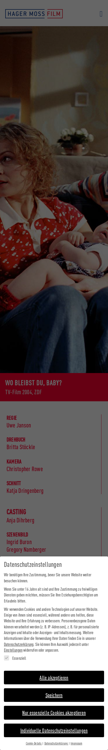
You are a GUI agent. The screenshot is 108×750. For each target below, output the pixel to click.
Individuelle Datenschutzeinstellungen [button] (54, 726)
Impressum (76, 739)
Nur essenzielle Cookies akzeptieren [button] (54, 708)
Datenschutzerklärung (18, 640)
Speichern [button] (54, 691)
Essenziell (15, 654)
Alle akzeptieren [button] (53, 673)
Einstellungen (13, 646)
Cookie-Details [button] (34, 739)
